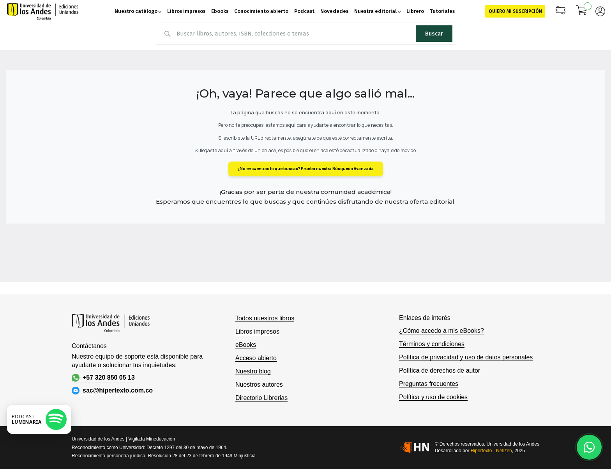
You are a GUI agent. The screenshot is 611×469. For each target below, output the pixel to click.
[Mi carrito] (582, 11)
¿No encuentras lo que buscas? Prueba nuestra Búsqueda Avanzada (306, 168)
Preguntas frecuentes (428, 383)
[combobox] (305, 33)
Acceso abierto (256, 358)
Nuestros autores (259, 384)
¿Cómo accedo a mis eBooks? (441, 330)
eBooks (245, 344)
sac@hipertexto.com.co (112, 390)
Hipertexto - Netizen (491, 450)
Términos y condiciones (431, 344)
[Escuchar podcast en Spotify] (39, 419)
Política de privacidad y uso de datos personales (466, 357)
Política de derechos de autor (439, 370)
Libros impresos (257, 331)
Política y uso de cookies (433, 397)
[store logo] (42, 11)
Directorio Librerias (261, 397)
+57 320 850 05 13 (103, 378)
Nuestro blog (253, 371)
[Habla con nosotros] (589, 447)
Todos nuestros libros (264, 318)
